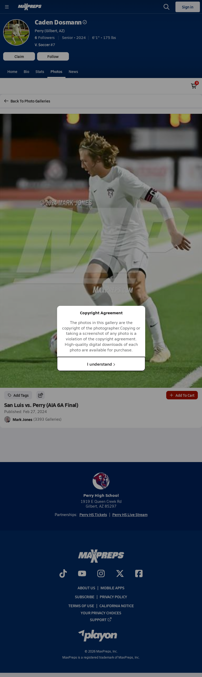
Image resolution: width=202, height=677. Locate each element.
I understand (101, 364)
